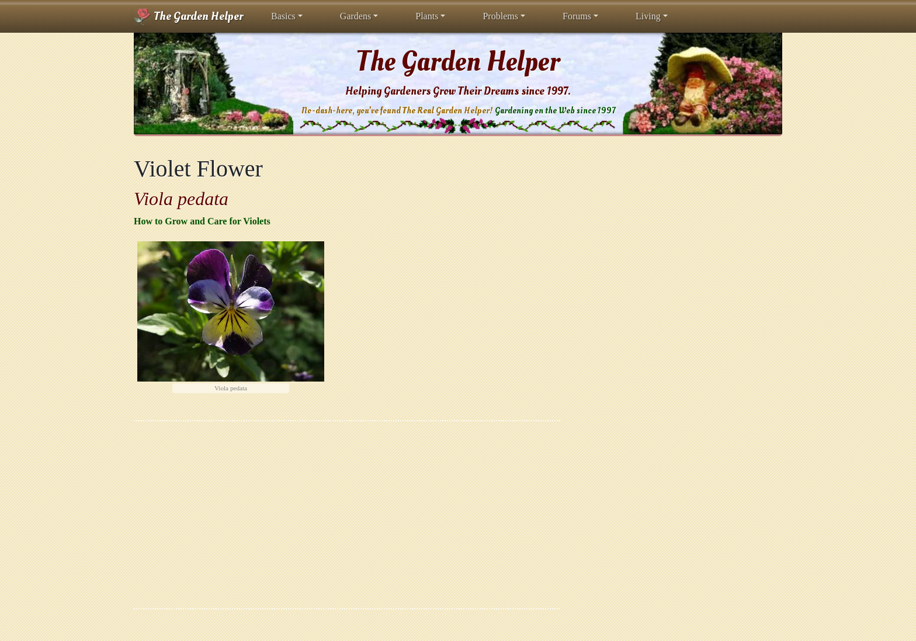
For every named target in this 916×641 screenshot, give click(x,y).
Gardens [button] (355, 16)
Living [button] (648, 16)
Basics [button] (283, 16)
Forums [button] (577, 16)
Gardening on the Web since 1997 (555, 110)
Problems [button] (500, 16)
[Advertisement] (347, 515)
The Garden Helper (188, 16)
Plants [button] (426, 16)
